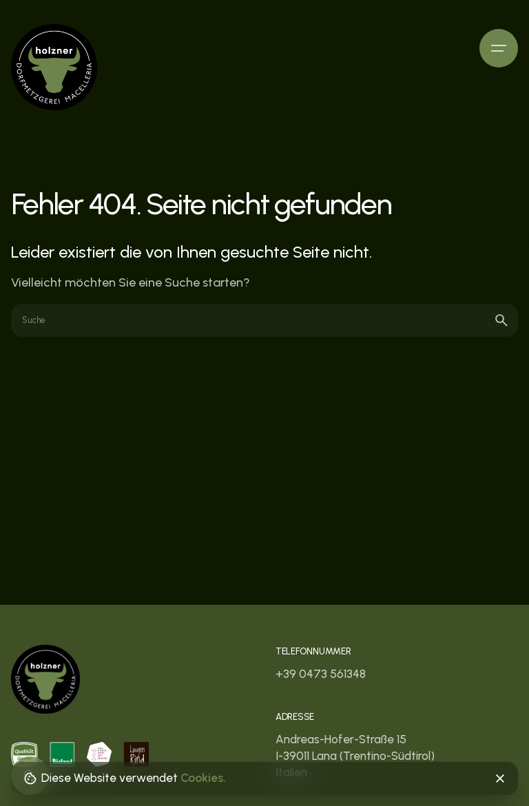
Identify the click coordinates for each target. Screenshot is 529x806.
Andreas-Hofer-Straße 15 (341, 739)
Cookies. (203, 778)
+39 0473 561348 (321, 674)
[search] (501, 320)
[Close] (500, 778)
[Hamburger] (498, 48)
